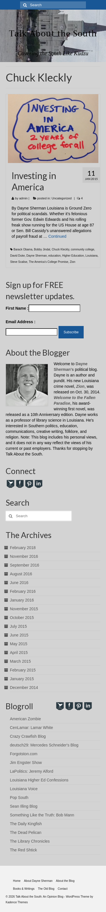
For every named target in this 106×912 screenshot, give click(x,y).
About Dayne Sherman (38, 880)
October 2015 (22, 617)
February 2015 (23, 670)
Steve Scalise (18, 261)
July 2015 (18, 626)
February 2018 (23, 547)
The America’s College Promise (48, 261)
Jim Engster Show (26, 762)
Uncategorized (62, 198)
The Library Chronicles (30, 841)
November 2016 (24, 556)
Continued (57, 236)
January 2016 (22, 600)
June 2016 (19, 582)
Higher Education (73, 255)
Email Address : (20, 322)
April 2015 (19, 652)
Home (17, 880)
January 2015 (22, 679)
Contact (62, 888)
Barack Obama (23, 249)
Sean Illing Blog (23, 806)
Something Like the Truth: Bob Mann (42, 815)
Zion (72, 261)
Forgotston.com (23, 754)
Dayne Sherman (36, 255)
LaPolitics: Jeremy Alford (31, 771)
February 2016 (23, 591)
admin (23, 198)
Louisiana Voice (24, 789)
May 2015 (18, 644)
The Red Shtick (23, 850)
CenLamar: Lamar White (31, 727)
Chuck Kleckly (60, 249)
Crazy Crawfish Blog (28, 736)
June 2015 (19, 635)
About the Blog (65, 880)
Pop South (19, 797)
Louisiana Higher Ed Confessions (39, 780)
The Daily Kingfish (26, 823)
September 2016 (24, 565)
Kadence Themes (17, 902)
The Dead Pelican (25, 832)
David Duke (17, 255)
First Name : (43, 308)
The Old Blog (46, 888)
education (54, 255)
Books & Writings (23, 888)
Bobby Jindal (42, 249)
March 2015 (20, 661)
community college (82, 249)
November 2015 (24, 609)
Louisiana (91, 255)
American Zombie (25, 719)
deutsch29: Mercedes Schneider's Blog (44, 745)
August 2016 (21, 574)
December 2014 (24, 687)
